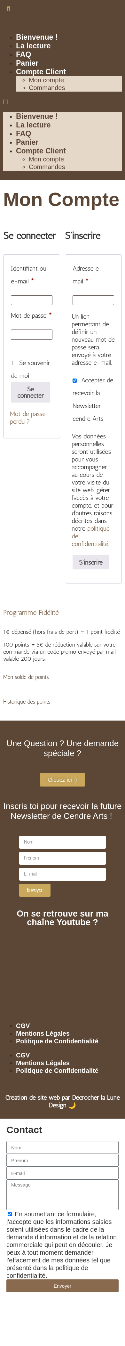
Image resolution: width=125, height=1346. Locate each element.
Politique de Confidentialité (57, 1041)
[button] (8, 8)
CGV (23, 1025)
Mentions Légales (43, 1033)
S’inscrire (91, 562)
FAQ (23, 54)
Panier (27, 63)
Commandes (47, 87)
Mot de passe (31, 314)
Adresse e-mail (93, 273)
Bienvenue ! (37, 37)
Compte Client (41, 72)
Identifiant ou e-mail (31, 273)
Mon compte (46, 80)
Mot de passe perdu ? (27, 417)
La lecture (33, 46)
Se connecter (30, 392)
